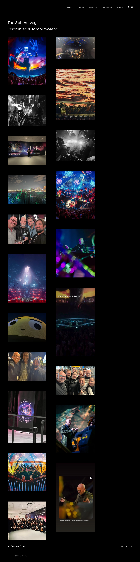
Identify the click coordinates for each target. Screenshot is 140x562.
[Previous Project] (17, 546)
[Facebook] (128, 7)
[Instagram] (131, 7)
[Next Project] (126, 546)
